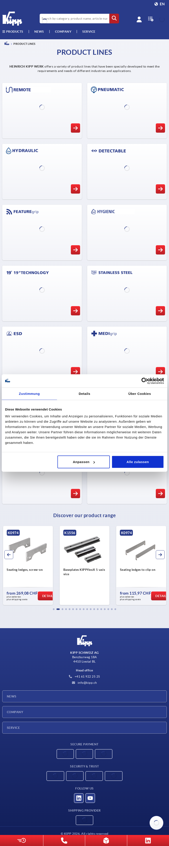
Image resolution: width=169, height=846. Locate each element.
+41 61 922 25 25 (84, 676)
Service (13, 727)
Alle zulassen (138, 462)
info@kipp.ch (84, 682)
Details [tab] (84, 393)
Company (63, 31)
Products (12, 31)
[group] (28, 565)
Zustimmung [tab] (29, 393)
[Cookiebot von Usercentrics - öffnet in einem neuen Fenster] (144, 380)
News (12, 696)
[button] (54, 609)
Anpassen (84, 462)
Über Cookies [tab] (139, 393)
